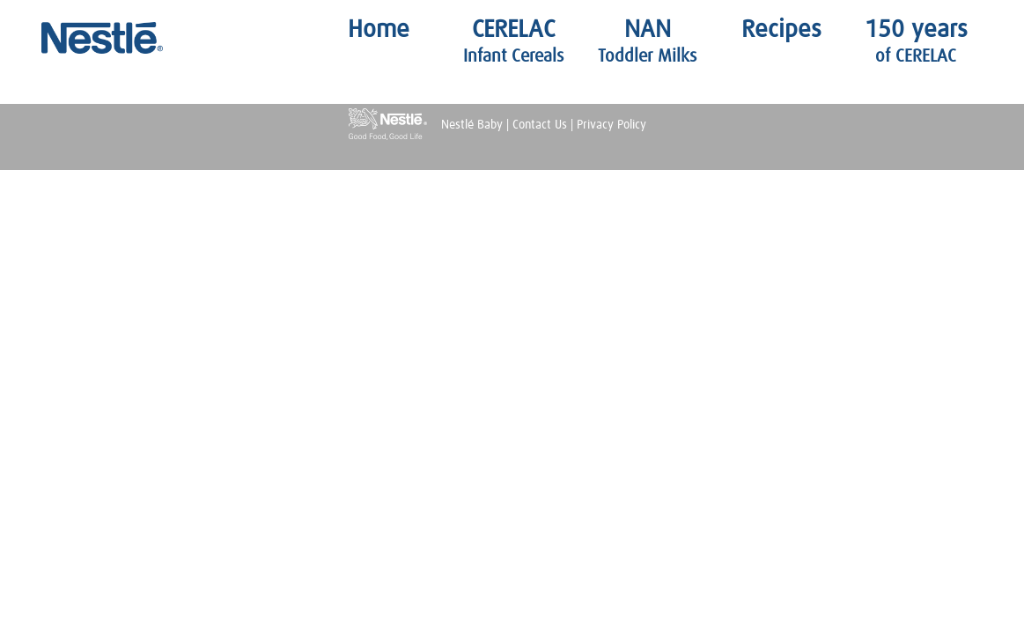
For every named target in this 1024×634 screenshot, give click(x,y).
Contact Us (539, 125)
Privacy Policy (611, 125)
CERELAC (513, 41)
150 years (916, 41)
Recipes (781, 30)
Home (378, 30)
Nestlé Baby (111, 38)
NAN (647, 41)
